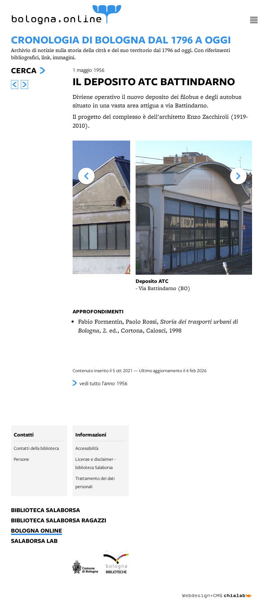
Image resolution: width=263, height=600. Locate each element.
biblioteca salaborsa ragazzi (58, 520)
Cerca (23, 70)
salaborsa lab (34, 541)
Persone (21, 459)
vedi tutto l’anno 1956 (103, 383)
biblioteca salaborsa (45, 510)
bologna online (36, 530)
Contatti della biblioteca (36, 448)
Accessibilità (86, 448)
